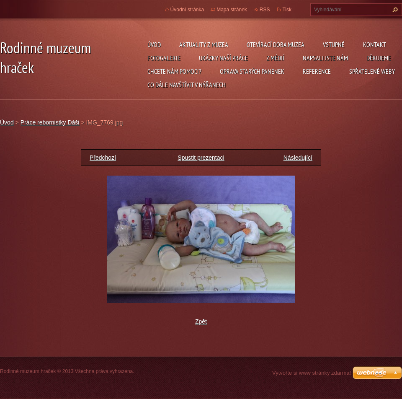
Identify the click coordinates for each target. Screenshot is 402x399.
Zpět (201, 321)
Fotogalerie (163, 58)
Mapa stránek (231, 10)
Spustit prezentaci (201, 157)
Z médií (275, 58)
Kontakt (374, 44)
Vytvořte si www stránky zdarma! (311, 373)
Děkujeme (378, 58)
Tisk (286, 10)
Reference (317, 71)
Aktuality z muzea (203, 44)
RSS (265, 10)
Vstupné (334, 44)
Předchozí (103, 157)
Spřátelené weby (372, 71)
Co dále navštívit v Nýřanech (186, 84)
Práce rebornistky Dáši (50, 122)
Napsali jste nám (325, 58)
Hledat (394, 9)
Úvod (154, 44)
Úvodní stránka (187, 10)
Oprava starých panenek (252, 71)
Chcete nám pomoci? (174, 71)
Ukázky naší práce (223, 58)
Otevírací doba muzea (275, 44)
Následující (297, 157)
